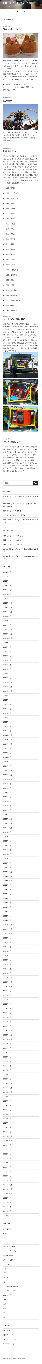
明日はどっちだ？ (14, 3)
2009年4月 (7, 1013)
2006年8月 (7, 1149)
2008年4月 (7, 1066)
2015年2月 (7, 726)
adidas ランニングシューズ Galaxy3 (16, 549)
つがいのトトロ (10, 29)
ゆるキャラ (7, 1295)
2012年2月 (7, 863)
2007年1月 (7, 1132)
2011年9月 (7, 885)
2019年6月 (7, 590)
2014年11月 (7, 740)
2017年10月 (7, 612)
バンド (5, 1277)
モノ (5, 1282)
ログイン (6, 1330)
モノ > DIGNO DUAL (11, 1286)
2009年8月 (7, 995)
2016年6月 (7, 656)
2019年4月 (7, 594)
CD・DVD (7, 1229)
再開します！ (8, 536)
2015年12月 (7, 682)
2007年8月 (7, 1101)
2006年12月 (7, 1136)
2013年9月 (7, 784)
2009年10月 (7, 986)
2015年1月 (7, 731)
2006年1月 (7, 1180)
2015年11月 (7, 687)
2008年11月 (7, 1035)
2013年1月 (7, 814)
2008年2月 (7, 1074)
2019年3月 (7, 598)
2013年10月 (7, 779)
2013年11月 (7, 775)
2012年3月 (7, 859)
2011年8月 (7, 889)
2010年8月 (7, 942)
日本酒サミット (10, 151)
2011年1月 (7, 920)
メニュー (21, 12)
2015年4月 (7, 717)
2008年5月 (7, 1061)
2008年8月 (7, 1048)
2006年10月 (7, 1141)
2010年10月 (7, 933)
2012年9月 (7, 832)
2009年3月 (7, 1017)
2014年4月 (7, 757)
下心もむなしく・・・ (14, 442)
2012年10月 (7, 828)
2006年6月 (7, 1158)
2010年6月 (7, 951)
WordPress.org (8, 1344)
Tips (4, 1238)
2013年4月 (7, 801)
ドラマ (5, 1269)
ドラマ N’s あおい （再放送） (15, 515)
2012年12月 (7, 819)
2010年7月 (7, 947)
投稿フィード (8, 1335)
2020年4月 (7, 581)
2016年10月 (7, 638)
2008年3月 (7, 1070)
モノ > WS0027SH (10, 1291)
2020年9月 (7, 576)
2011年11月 (7, 876)
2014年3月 (7, 762)
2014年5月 (7, 753)
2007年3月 (7, 1123)
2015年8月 (7, 700)
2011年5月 (7, 903)
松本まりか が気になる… (13, 511)
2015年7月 (7, 704)
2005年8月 (7, 1202)
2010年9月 (7, 938)
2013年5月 (7, 797)
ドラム (5, 1273)
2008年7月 (7, 1052)
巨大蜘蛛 (7, 100)
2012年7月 (7, 841)
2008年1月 (7, 1079)
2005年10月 (7, 1193)
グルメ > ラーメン (10, 1251)
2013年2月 (7, 810)
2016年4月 (7, 665)
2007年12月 (7, 1083)
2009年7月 (7, 999)
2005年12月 (7, 1185)
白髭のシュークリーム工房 (15, 84)
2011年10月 (7, 880)
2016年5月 (7, 660)
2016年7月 (7, 651)
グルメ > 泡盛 (8, 1255)
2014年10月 (7, 744)
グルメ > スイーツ (10, 1246)
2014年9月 (7, 748)
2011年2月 (7, 916)
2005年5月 (7, 1215)
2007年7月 (7, 1105)
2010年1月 (7, 973)
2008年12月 (7, 1030)
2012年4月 (7, 854)
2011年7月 (7, 894)
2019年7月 (7, 585)
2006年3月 (7, 1171)
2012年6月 (7, 845)
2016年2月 (7, 673)
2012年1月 (7, 867)
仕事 (5, 1304)
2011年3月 (7, 911)
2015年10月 (7, 691)
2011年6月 (7, 898)
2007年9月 (7, 1096)
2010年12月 (7, 925)
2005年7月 (7, 1207)
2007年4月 (7, 1119)
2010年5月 (7, 956)
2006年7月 (7, 1154)
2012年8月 (7, 837)
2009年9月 (7, 991)
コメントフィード (9, 1339)
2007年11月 (7, 1088)
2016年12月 (7, 629)
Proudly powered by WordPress (14, 1359)
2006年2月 (7, 1176)
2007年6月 (7, 1110)
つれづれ (6, 1264)
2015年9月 (7, 695)
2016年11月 (7, 634)
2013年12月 (7, 770)
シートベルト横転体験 (14, 319)
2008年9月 (7, 1044)
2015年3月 (7, 722)
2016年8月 (7, 647)
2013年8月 (7, 788)
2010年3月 (7, 964)
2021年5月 (7, 572)
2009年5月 (7, 1008)
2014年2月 (7, 766)
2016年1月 (7, 678)
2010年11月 (7, 929)
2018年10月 (7, 603)
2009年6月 (7, 1004)
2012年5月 (7, 850)
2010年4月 (7, 960)
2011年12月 (7, 872)
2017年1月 (7, 625)
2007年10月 (7, 1092)
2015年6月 (7, 709)
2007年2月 (7, 1127)
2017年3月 (7, 621)
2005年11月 (7, 1189)
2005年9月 (7, 1198)
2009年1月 (7, 1026)
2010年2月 (7, 969)
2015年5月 (7, 713)
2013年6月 (7, 792)
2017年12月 (7, 607)
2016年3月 (7, 669)
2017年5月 (7, 616)
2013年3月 (7, 806)
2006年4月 (7, 1167)
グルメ (5, 1242)
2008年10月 (7, 1039)
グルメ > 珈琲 (8, 1260)
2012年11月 (7, 823)
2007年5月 (7, 1114)
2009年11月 (7, 982)
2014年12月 (7, 735)
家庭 (5, 1308)
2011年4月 (7, 907)
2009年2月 (7, 1022)
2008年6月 (7, 1057)
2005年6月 (7, 1211)
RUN (5, 1233)
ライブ (5, 1299)
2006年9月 (7, 1145)
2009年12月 (7, 977)
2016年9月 (7, 643)
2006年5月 (7, 1163)
